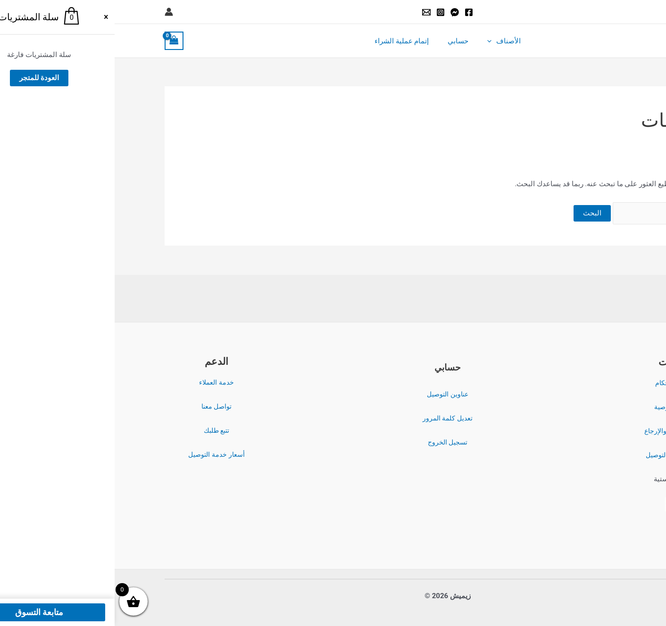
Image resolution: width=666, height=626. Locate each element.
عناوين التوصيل (333, 394)
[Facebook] (354, 12)
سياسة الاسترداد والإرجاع (564, 431)
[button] (612, 12)
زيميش (572, 40)
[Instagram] (326, 12)
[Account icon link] (54, 12)
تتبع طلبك (102, 430)
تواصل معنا (102, 406)
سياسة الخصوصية (564, 407)
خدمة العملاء (101, 382)
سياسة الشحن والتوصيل (564, 455)
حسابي (343, 41)
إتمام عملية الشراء (292, 41)
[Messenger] (340, 12)
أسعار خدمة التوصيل (102, 454)
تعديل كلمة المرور (333, 418)
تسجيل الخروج (333, 442)
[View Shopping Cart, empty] (59, 41)
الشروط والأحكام (564, 383)
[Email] (312, 12)
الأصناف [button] (384, 41)
